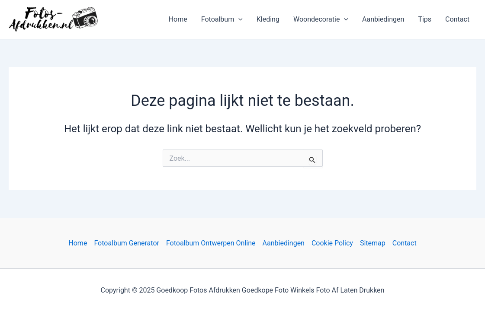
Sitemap (372, 243)
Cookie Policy (332, 243)
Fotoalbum (222, 19)
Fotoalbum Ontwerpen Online (211, 243)
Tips (424, 19)
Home (178, 19)
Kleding (268, 19)
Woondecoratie (320, 19)
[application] (238, 19)
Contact (457, 19)
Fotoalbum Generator (126, 243)
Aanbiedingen (383, 19)
